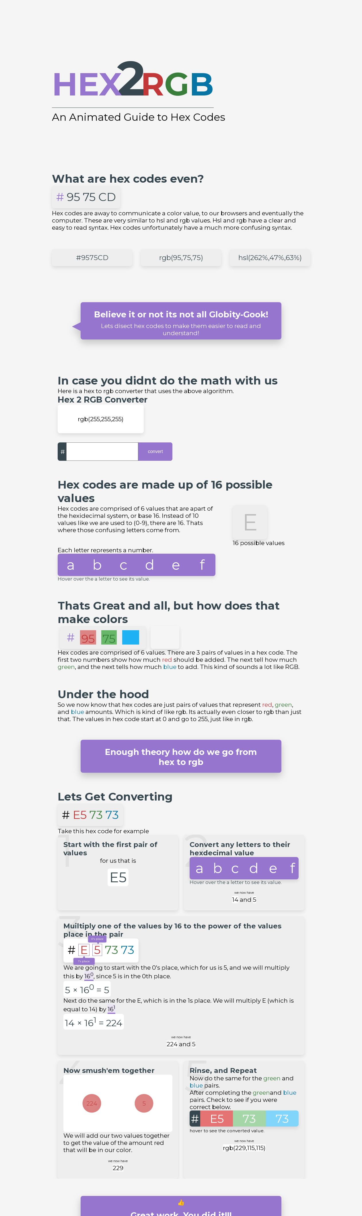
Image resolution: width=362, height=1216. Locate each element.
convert (155, 451)
